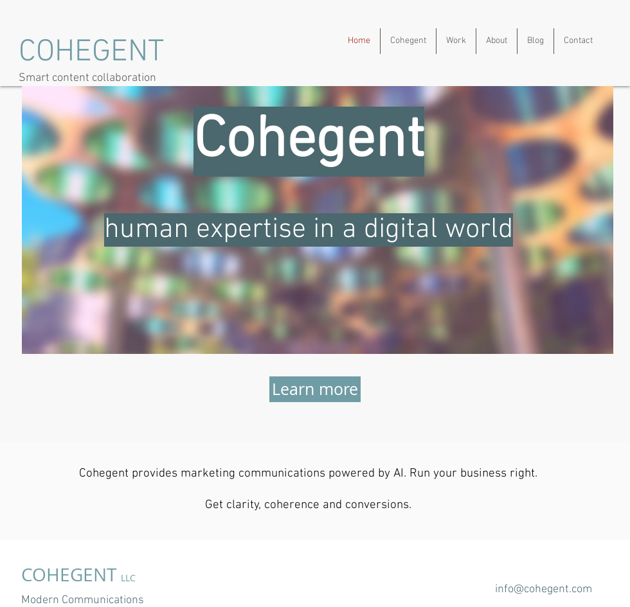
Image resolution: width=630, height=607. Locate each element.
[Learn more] (315, 389)
